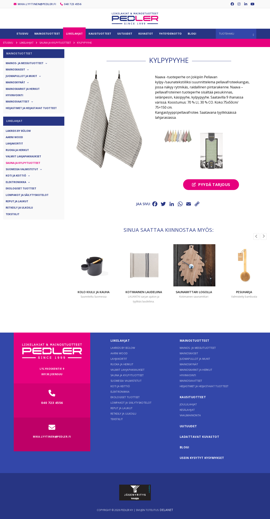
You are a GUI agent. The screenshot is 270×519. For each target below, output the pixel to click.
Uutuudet (188, 426)
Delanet (166, 510)
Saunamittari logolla (194, 292)
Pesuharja (244, 292)
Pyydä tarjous (211, 184)
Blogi (184, 447)
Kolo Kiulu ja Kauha (93, 292)
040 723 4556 (72, 4)
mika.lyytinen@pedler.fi (37, 4)
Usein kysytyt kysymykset (202, 458)
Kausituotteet (193, 397)
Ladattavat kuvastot (199, 437)
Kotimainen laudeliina (144, 292)
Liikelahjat (120, 340)
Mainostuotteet (194, 340)
